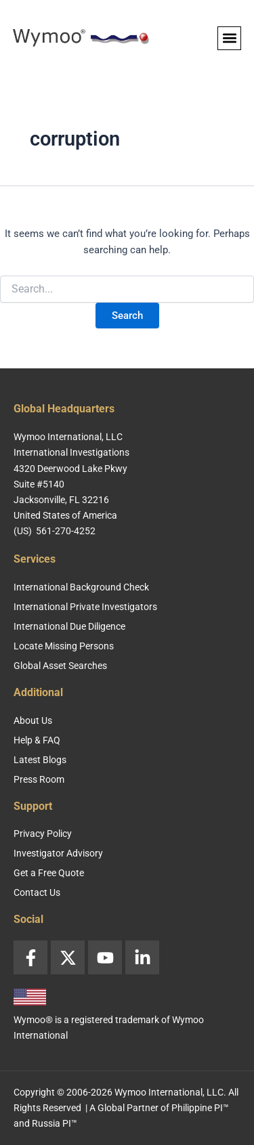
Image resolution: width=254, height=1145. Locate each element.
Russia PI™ (54, 1123)
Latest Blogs (40, 759)
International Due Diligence (69, 626)
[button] (229, 38)
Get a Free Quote (49, 872)
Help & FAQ (37, 740)
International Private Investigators (85, 606)
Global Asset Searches (60, 665)
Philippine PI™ (200, 1107)
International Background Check (81, 587)
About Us (33, 720)
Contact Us (37, 892)
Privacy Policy (43, 833)
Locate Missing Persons (64, 646)
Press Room (39, 779)
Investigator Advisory (58, 853)
